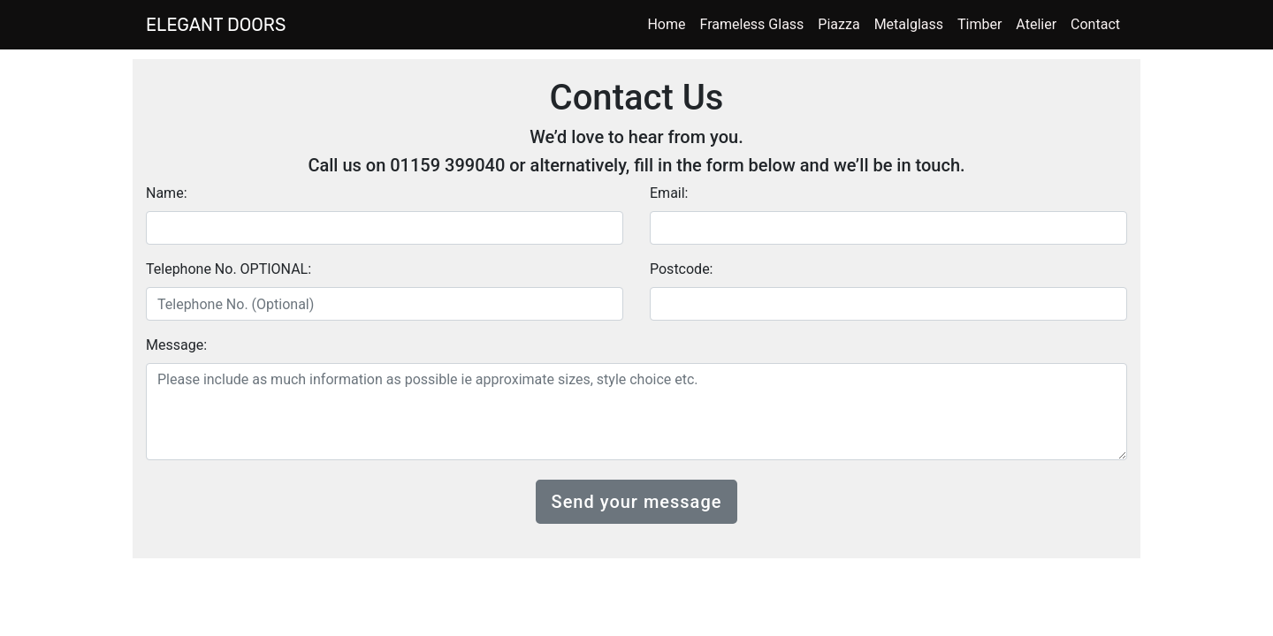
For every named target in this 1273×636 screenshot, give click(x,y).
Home (666, 24)
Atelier (1036, 24)
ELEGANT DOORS (216, 24)
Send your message (637, 501)
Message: (176, 345)
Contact (1095, 24)
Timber (979, 24)
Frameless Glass (752, 24)
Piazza (838, 24)
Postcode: (681, 269)
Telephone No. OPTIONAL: (228, 269)
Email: (669, 193)
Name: (166, 193)
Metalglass (908, 24)
